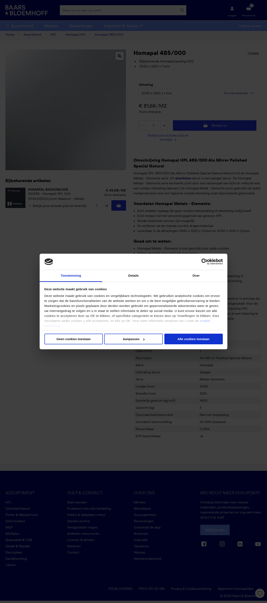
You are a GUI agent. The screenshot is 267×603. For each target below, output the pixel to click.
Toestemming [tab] (71, 275)
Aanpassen (134, 339)
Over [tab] (196, 275)
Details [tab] (133, 275)
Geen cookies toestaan (74, 339)
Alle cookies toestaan (193, 339)
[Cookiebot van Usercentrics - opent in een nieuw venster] (204, 261)
